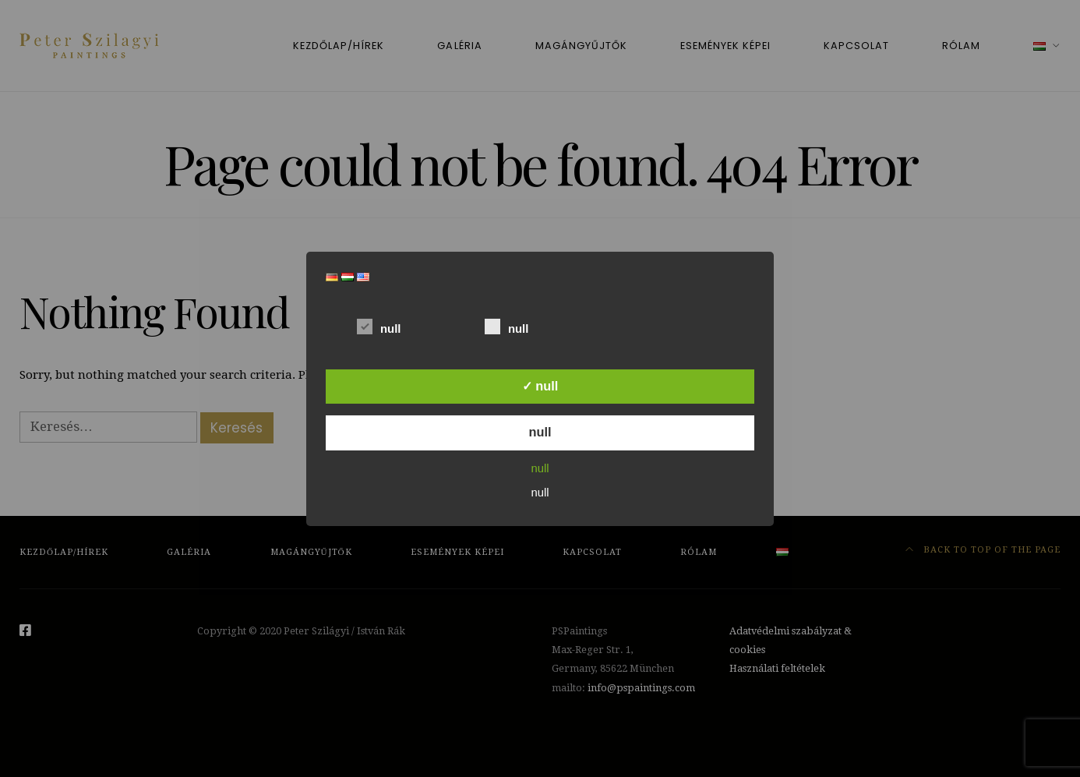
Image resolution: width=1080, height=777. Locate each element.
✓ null (540, 386)
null (379, 325)
